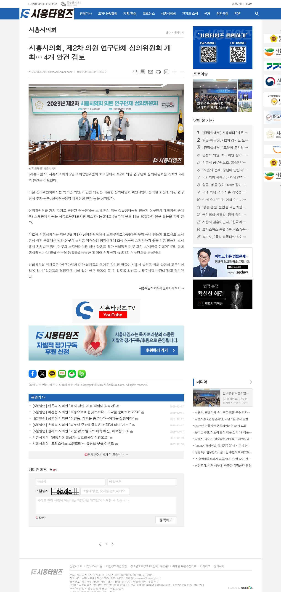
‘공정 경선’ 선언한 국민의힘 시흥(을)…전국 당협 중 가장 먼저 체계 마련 (225, 207)
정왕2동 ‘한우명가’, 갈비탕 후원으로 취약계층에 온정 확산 (223, 452)
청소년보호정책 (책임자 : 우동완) (149, 566)
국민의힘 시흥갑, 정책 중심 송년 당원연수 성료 (225, 214)
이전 (100, 544)
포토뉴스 (149, 13)
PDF (237, 13)
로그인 (248, 3)
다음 (112, 544)
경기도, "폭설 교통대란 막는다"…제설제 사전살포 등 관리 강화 (225, 236)
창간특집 (222, 13)
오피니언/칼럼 (107, 13)
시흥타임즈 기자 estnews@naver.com (50, 72)
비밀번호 (115, 481)
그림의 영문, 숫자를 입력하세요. (104, 490)
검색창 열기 (257, 13)
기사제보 (205, 566)
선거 (207, 13)
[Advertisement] (221, 343)
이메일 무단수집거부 (184, 566)
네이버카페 (72, 374)
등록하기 (166, 519)
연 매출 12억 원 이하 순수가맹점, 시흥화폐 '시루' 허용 (225, 199)
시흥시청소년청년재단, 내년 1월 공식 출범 (221, 419)
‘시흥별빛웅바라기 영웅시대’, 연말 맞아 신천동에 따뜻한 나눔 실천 (223, 459)
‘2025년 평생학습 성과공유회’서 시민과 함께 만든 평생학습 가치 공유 (223, 445)
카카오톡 (52, 374)
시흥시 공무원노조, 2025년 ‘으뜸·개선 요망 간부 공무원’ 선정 (225, 162)
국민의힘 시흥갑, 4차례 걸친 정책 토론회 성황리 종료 (225, 177)
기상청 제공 (72, 5)
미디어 (201, 382)
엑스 (42, 374)
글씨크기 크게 (174, 72)
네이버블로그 (62, 374)
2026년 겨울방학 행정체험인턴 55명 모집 (221, 425)
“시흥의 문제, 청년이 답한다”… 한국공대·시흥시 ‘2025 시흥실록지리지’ (225, 170)
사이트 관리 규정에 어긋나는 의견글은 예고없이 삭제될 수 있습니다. (83, 500)
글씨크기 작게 (181, 72)
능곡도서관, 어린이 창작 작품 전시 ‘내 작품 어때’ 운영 (223, 432)
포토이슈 (200, 74)
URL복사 (135, 72)
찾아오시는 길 (94, 566)
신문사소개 (76, 566)
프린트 (158, 72)
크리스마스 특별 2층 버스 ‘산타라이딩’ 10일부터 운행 (225, 229)
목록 (142, 72)
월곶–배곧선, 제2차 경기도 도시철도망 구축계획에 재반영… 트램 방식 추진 (225, 140)
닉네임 (41, 481)
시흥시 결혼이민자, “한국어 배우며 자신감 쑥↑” (225, 222)
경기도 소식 (190, 13)
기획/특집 (130, 13)
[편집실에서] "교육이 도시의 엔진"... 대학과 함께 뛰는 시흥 (225, 147)
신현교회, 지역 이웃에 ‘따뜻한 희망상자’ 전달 (223, 465)
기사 (203, 120)
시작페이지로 (37, 3)
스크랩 (166, 72)
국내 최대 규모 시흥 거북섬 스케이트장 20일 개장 (225, 192)
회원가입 (237, 3)
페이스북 (33, 374)
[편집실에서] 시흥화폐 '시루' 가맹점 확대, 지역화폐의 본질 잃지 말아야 (225, 132)
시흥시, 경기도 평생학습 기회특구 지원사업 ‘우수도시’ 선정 (223, 439)
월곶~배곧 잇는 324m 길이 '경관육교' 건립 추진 (225, 185)
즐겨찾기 (53, 3)
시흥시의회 (168, 13)
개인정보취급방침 (116, 566)
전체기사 (86, 13)
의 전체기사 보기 (159, 288)
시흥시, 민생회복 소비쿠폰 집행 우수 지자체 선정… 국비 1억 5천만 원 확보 (223, 412)
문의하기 (219, 566)
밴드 (82, 374)
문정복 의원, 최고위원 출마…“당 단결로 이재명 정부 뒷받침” (225, 155)
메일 (150, 72)
